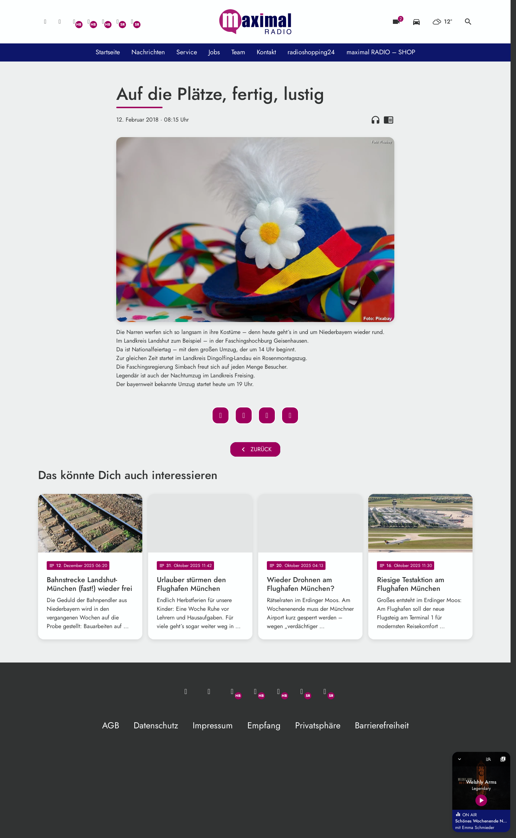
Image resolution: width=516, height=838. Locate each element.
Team (238, 52)
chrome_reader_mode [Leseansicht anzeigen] (388, 120)
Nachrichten (148, 52)
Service (186, 52)
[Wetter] (442, 21)
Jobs (214, 52)
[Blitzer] (396, 21)
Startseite (108, 52)
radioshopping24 (311, 52)
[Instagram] (103, 21)
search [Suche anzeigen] (468, 21)
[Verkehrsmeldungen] (416, 21)
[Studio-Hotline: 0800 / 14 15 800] (60, 21)
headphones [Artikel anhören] (375, 120)
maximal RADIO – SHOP (381, 52)
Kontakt (266, 52)
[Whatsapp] (74, 21)
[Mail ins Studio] (45, 21)
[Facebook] (88, 21)
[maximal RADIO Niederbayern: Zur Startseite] (255, 21)
